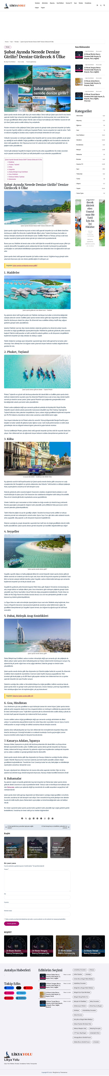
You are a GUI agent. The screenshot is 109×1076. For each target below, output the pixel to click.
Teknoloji (79, 174)
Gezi (77, 130)
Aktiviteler (45, 3)
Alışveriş (52, 3)
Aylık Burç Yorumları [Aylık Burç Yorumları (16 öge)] (80, 984)
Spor (75, 3)
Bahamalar (10, 787)
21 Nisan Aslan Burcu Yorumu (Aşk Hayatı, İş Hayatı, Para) (92, 83)
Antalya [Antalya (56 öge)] (88, 975)
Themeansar (63, 1073)
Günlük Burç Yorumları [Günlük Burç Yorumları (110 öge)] (89, 1011)
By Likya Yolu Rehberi (9, 63)
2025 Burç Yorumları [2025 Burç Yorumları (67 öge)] (80, 970)
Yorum (6, 870)
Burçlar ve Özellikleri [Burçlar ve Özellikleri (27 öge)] (80, 1002)
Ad (5, 894)
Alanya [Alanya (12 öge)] (92, 970)
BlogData (55, 1073)
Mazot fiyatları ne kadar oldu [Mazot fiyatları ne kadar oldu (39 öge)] (83, 1025)
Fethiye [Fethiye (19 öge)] (77, 1011)
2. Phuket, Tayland (13, 165)
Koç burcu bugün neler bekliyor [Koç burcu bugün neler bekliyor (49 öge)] (84, 1020)
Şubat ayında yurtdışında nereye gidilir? (25, 266)
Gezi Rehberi (60, 3)
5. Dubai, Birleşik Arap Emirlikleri (18, 172)
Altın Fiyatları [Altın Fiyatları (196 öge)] (78, 975)
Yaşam (43, 8)
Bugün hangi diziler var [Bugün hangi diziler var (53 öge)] (81, 998)
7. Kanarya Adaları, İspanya (16, 177)
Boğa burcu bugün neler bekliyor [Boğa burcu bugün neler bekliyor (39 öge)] (84, 988)
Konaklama (88, 3)
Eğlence (78, 125)
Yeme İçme (80, 193)
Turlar (78, 178)
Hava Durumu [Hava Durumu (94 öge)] (78, 1016)
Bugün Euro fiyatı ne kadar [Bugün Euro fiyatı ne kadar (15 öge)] (82, 993)
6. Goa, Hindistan (13, 175)
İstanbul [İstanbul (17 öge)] (96, 1043)
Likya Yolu (11, 1060)
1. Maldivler (11, 162)
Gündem (37, 3)
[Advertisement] (54, 24)
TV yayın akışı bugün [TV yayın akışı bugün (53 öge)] (80, 1034)
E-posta (6, 903)
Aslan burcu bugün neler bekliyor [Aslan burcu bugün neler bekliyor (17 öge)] (84, 979)
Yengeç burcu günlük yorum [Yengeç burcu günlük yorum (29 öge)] (83, 1038)
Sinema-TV (69, 3)
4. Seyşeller (11, 170)
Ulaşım (37, 8)
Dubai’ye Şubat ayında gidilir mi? (23, 696)
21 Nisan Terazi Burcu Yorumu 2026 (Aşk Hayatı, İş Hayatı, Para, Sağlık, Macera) (94, 97)
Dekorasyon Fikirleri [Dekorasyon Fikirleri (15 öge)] (80, 1007)
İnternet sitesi (8, 911)
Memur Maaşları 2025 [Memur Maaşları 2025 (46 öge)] (80, 1029)
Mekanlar (79, 154)
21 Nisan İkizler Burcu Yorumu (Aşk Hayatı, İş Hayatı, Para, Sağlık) (92, 56)
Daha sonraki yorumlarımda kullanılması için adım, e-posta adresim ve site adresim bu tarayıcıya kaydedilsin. (36, 920)
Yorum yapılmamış (31, 63)
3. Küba (9, 167)
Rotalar (81, 3)
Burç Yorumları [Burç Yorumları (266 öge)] (95, 1002)
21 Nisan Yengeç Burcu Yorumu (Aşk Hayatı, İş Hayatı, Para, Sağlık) (92, 70)
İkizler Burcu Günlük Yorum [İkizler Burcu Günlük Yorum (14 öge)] (82, 1043)
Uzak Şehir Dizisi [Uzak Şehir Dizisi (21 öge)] (95, 1034)
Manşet (78, 149)
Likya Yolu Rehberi (12, 853)
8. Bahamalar (11, 179)
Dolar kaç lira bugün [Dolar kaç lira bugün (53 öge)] (96, 1007)
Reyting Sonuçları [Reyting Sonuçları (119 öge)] (96, 1029)
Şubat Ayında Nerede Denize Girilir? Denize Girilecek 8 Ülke (25, 160)
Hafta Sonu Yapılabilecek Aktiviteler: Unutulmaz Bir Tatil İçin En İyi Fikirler (90, 209)
